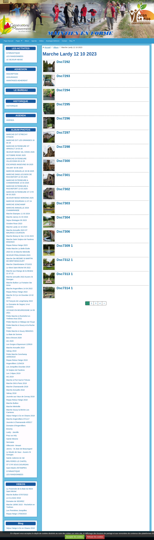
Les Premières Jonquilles (16, 510)
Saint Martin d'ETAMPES (16, 468)
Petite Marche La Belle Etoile (18, 249)
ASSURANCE (12, 77)
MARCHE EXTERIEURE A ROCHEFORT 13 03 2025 (17, 187)
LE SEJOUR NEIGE (14, 60)
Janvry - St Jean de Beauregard (19, 449)
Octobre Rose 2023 (14, 224)
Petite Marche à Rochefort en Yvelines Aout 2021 (18, 317)
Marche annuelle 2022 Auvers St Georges (19, 278)
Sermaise (10, 442)
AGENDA (10, 120)
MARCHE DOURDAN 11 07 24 (19, 201)
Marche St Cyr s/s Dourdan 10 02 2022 (20, 296)
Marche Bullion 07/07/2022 (17, 495)
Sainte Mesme (12, 439)
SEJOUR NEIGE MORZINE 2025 (20, 198)
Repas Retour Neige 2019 (17, 360)
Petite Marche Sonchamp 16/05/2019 (16, 355)
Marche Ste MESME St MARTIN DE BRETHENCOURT (19, 259)
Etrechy (9, 429)
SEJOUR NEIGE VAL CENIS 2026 (20, 152)
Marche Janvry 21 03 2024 (17, 217)
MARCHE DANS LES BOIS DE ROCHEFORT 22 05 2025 (19, 175)
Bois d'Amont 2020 (14, 338)
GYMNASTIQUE (13, 53)
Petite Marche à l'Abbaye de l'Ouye (20, 322)
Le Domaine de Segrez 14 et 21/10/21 (18, 305)
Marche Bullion (12, 403)
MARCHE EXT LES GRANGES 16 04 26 (20, 141)
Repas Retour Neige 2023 (17, 245)
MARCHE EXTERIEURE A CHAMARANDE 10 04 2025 (17, 181)
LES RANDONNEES (14, 56)
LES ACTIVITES (21, 48)
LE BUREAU (21, 90)
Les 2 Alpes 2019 (13, 373)
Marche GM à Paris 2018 (16, 383)
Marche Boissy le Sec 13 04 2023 (20, 236)
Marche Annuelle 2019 (15, 348)
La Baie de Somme (14, 334)
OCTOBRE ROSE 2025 (16, 155)
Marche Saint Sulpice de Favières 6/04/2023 (20, 240)
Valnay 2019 (11, 351)
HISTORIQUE (20, 101)
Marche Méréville (13, 406)
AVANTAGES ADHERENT (17, 80)
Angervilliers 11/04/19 (15, 363)
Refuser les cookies (95, 537)
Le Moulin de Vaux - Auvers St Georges (18, 453)
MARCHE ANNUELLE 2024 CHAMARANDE (17, 209)
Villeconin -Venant (13, 445)
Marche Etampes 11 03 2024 (18, 214)
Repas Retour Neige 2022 (17, 292)
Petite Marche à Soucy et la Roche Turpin (20, 326)
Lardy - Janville (12, 432)
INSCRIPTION (12, 74)
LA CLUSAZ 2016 (13, 498)
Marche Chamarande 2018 (17, 387)
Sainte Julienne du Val (15, 458)
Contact (64, 41)
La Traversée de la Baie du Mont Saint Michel (19, 490)
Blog (70, 41)
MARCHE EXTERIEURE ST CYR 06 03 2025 (20, 193)
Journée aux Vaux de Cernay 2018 (20, 397)
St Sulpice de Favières (15, 370)
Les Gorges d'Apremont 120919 (19, 344)
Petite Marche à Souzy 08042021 (20, 331)
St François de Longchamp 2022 (19, 301)
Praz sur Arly (11, 436)
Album (27, 41)
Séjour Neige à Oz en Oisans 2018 (20, 416)
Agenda (34, 41)
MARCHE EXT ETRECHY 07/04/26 (17, 135)
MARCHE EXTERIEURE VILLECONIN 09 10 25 (16, 160)
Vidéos (41, 41)
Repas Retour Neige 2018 (17, 400)
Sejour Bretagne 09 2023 (16, 220)
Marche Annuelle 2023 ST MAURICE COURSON (16, 231)
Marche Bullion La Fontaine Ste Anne (19, 284)
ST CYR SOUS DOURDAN (17, 465)
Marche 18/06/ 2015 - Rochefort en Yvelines (20, 506)
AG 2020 (10, 341)
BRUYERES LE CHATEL (16, 461)
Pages (18, 41)
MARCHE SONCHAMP (15, 204)
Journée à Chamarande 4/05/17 (19, 422)
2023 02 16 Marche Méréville (18, 252)
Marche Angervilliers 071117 (18, 419)
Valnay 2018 (11, 393)
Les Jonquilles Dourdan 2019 (18, 367)
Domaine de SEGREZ (15, 501)
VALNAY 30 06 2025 (14, 168)
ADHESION (20, 69)
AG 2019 (10, 377)
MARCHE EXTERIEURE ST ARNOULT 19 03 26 (17, 147)
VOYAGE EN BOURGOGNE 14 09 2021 (20, 311)
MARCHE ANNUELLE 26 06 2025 (20, 171)
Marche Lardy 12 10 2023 (16, 227)
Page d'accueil (8, 41)
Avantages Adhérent (52, 41)
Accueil (48, 47)
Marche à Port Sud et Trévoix (18, 380)
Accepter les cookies (74, 537)
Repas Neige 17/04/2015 (16, 514)
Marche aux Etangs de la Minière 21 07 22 (19, 272)
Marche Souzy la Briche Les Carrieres (17, 411)
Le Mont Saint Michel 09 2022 (18, 268)
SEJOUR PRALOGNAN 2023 (18, 255)
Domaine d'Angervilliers (16, 426)
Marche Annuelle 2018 (15, 390)
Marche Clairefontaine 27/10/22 (19, 264)
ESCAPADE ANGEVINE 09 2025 (19, 164)
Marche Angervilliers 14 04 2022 (19, 289)
